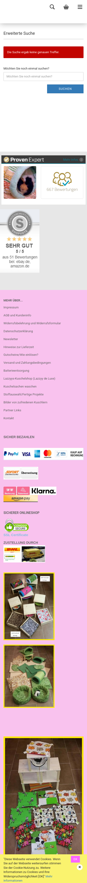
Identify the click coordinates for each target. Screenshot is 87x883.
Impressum (11, 307)
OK (75, 859)
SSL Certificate (15, 535)
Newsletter (10, 339)
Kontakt (8, 418)
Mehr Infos (73, 159)
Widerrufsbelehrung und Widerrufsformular (32, 323)
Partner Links (12, 410)
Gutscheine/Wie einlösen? (20, 354)
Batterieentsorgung (16, 370)
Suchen (65, 89)
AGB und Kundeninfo (17, 315)
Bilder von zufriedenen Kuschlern (25, 402)
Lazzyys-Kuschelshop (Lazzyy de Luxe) (29, 378)
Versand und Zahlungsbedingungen (27, 362)
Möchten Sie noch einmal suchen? (26, 68)
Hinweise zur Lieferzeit (18, 347)
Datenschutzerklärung (18, 331)
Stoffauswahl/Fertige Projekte (23, 394)
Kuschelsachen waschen (20, 386)
